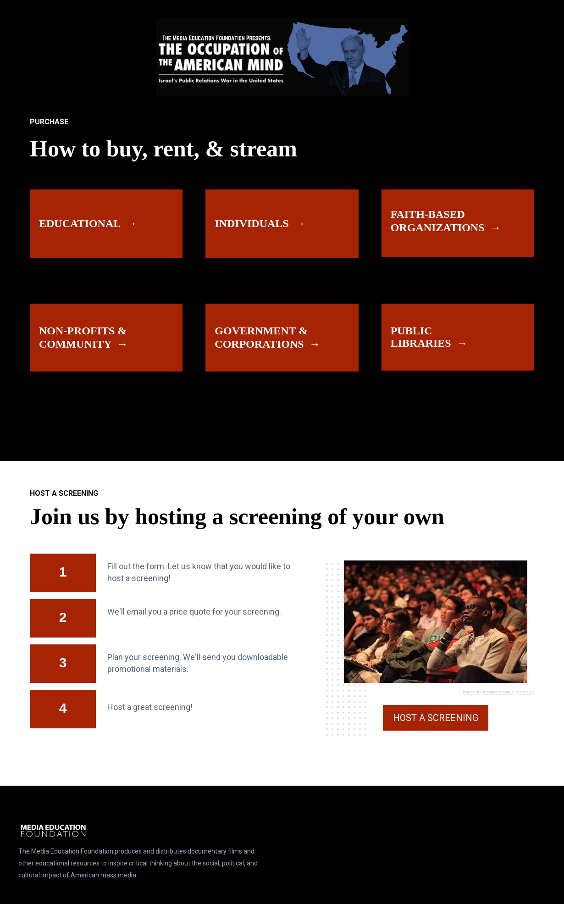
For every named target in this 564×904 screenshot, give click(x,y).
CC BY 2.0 (525, 692)
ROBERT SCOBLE (498, 692)
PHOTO (469, 692)
